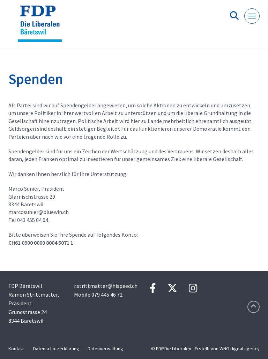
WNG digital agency (239, 348)
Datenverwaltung (105, 348)
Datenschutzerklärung (56, 348)
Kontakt (16, 348)
